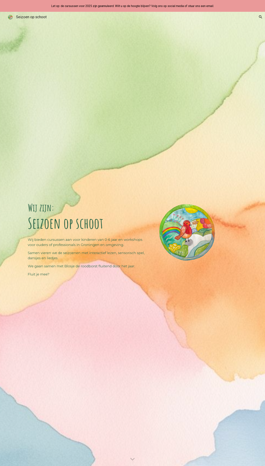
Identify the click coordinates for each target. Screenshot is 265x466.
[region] (132, 6)
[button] (260, 17)
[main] (87, 216)
